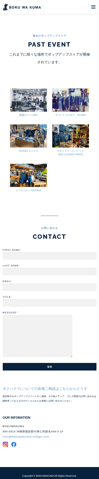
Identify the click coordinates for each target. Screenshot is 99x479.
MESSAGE (37, 328)
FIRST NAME (49, 247)
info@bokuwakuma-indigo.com (26, 431)
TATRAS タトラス (28, 145)
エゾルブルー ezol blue (28, 184)
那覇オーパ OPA (28, 109)
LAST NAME (49, 262)
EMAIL (49, 278)
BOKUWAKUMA (45, 470)
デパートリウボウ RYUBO (70, 109)
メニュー (93, 7)
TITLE (49, 294)
